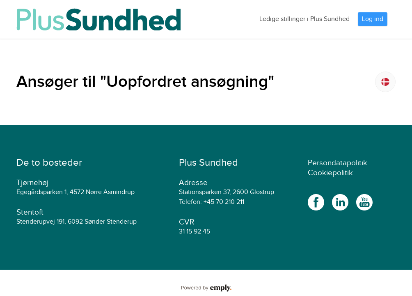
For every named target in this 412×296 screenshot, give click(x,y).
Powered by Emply (206, 288)
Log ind (372, 19)
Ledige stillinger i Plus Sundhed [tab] (304, 19)
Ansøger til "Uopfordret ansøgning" (145, 82)
